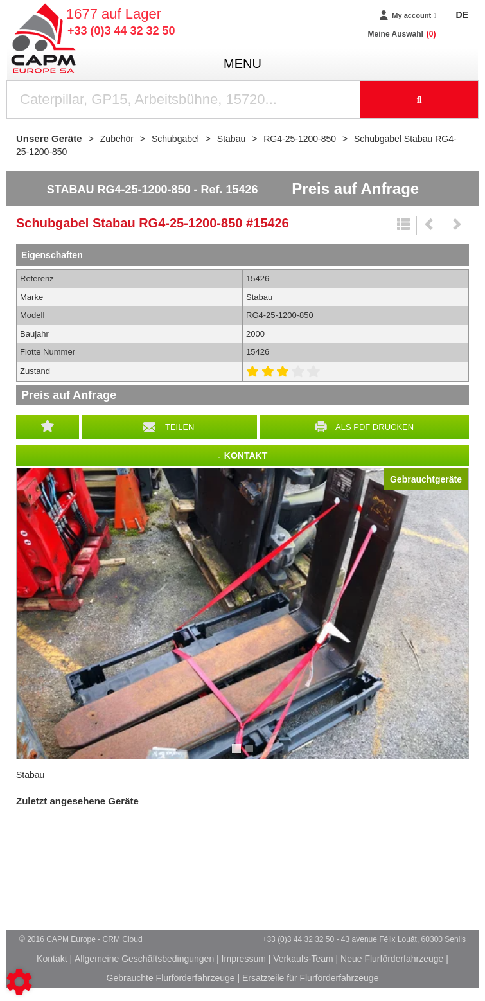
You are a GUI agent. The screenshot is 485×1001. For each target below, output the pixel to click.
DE (462, 15)
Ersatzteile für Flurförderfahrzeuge (310, 978)
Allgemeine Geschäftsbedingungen (144, 958)
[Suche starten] (419, 99)
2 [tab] (251, 754)
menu (242, 64)
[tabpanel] (242, 613)
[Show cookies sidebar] (19, 982)
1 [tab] (238, 754)
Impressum (244, 958)
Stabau (30, 775)
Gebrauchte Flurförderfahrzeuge (171, 978)
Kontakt (52, 958)
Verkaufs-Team (303, 958)
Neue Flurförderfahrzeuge (391, 958)
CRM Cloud (123, 939)
